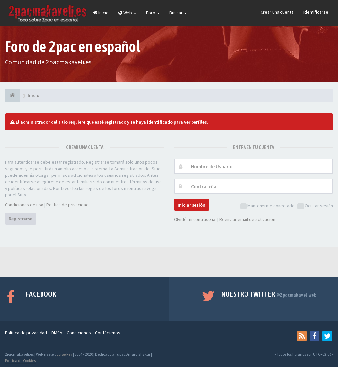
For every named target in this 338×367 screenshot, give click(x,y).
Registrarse (20, 219)
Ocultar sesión (315, 206)
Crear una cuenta (277, 12)
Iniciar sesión (191, 205)
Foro (153, 13)
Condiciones (79, 333)
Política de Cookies (20, 360)
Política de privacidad (67, 205)
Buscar (178, 13)
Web (127, 13)
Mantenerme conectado (267, 206)
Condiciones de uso (24, 205)
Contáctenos (107, 333)
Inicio (101, 13)
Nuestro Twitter (268, 294)
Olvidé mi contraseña (194, 219)
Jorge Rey (64, 354)
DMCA (56, 333)
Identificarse (315, 12)
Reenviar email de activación (247, 219)
